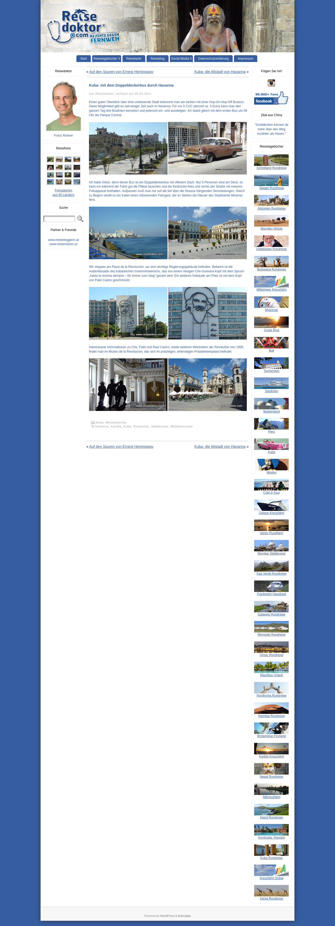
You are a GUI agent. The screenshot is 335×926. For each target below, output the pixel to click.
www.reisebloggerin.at (63, 240)
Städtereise (160, 426)
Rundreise (141, 426)
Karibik (116, 426)
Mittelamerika (116, 422)
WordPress (167, 915)
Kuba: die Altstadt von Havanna (219, 72)
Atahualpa (184, 915)
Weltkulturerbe (182, 426)
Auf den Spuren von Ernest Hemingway (121, 72)
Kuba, (101, 422)
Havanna (102, 426)
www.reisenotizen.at (63, 244)
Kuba (127, 426)
